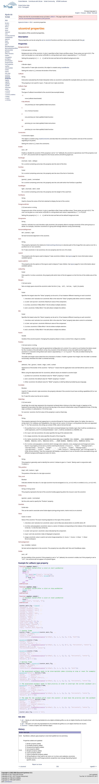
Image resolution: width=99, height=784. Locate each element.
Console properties (10, 35)
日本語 (89, 13)
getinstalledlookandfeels (11, 48)
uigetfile (7, 82)
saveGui (7, 66)
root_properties (9, 64)
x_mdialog (7, 100)
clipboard (7, 32)
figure (6, 41)
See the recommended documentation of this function (34, 18)
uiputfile (7, 85)
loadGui (7, 55)
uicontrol (7, 75)
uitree (6, 28)
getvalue (7, 52)
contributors (8, 782)
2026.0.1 (52, 17)
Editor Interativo (9, 53)
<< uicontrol (22, 766)
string (46, 576)
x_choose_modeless (10, 94)
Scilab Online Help (23, 5)
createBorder (65, 67)
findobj (7, 43)
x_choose (7, 93)
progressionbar (9, 62)
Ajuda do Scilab (8, 15)
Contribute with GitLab (35, 1)
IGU (6, 20)
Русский (94, 13)
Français (83, 13)
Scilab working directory (53, 245)
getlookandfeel (9, 50)
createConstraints (43, 139)
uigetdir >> (93, 766)
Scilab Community (49, 1)
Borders (7, 23)
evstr (31, 574)
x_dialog (7, 96)
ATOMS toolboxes (61, 1)
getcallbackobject (9, 46)
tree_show (7, 73)
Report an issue (37, 764)
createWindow (8, 37)
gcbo (6, 44)
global (25, 570)
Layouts (7, 25)
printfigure (8, 59)
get (83, 40)
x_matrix (7, 98)
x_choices (7, 91)
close (6, 34)
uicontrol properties (8, 77)
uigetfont (7, 84)
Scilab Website (22, 1)
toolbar (7, 69)
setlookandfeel (9, 68)
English (77, 13)
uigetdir (7, 80)
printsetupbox (8, 61)
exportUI (7, 39)
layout (70, 256)
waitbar (7, 89)
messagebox (8, 57)
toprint (7, 71)
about (6, 30)
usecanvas (7, 87)
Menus (7, 26)
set (42, 40)
